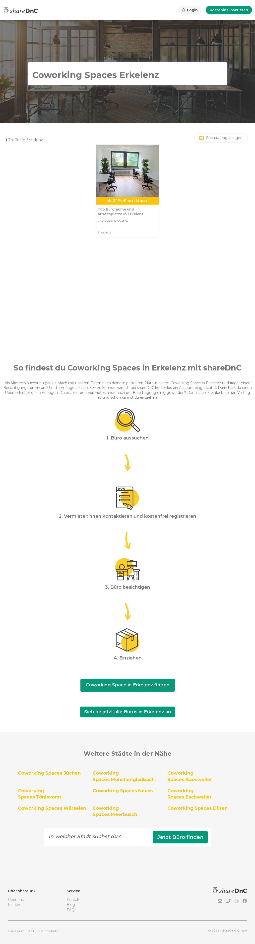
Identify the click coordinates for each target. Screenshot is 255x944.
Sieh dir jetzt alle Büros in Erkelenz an (127, 712)
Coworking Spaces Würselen (52, 808)
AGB (31, 931)
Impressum (16, 931)
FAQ (70, 910)
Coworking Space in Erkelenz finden (128, 685)
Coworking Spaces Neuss (123, 791)
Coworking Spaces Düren (197, 808)
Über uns (16, 899)
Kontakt (74, 899)
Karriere (14, 904)
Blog (71, 904)
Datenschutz (48, 931)
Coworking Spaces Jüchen (49, 773)
